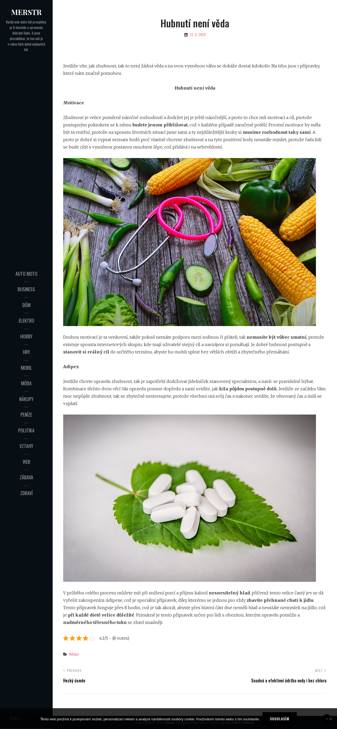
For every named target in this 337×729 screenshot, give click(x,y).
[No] (330, 718)
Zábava (26, 477)
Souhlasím (279, 718)
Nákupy (26, 399)
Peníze (26, 414)
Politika (26, 430)
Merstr (26, 12)
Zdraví (26, 493)
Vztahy (26, 445)
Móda (26, 383)
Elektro (26, 320)
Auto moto (26, 273)
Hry (26, 351)
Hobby (26, 336)
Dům (26, 305)
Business (26, 289)
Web (26, 461)
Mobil (26, 367)
